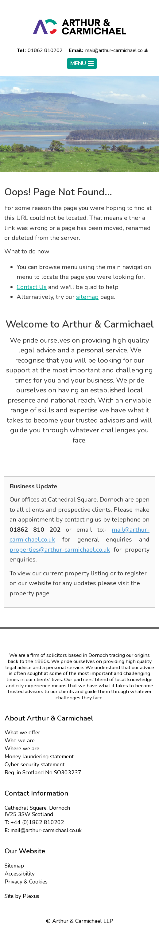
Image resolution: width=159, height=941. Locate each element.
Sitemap (14, 865)
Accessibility (20, 873)
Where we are (22, 748)
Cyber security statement (34, 764)
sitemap (87, 297)
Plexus (31, 896)
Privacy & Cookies (26, 881)
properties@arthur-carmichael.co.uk (60, 550)
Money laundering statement (39, 756)
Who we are (20, 740)
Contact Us (32, 287)
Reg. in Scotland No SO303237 (43, 772)
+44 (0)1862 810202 (37, 822)
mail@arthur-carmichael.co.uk (46, 830)
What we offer (22, 732)
